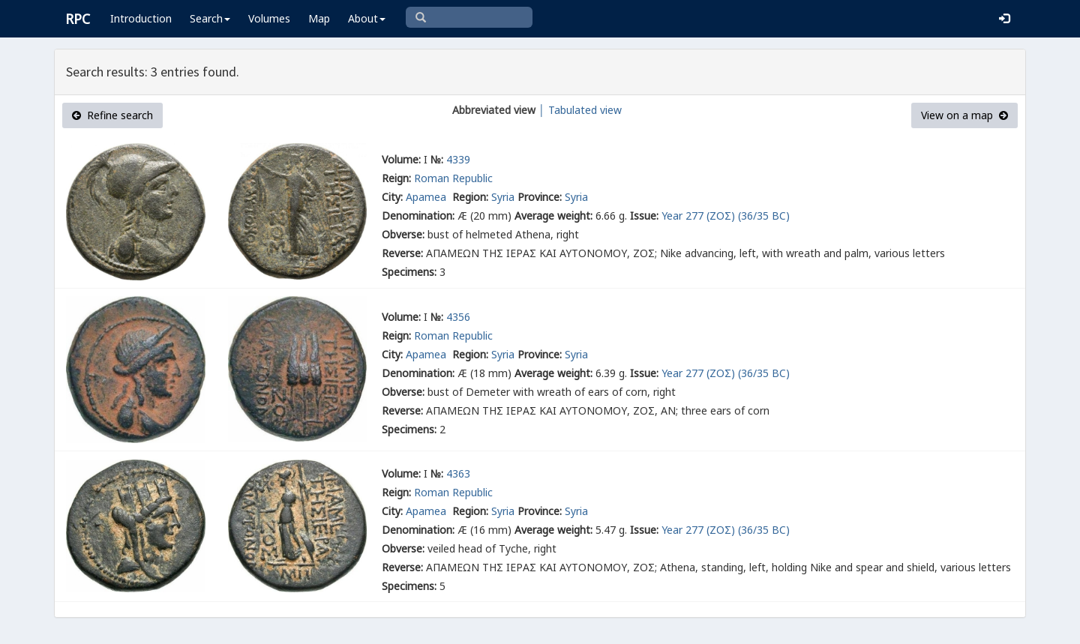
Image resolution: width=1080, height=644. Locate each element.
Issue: (644, 215)
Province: (540, 197)
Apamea (427, 197)
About (367, 18)
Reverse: (402, 253)
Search (210, 18)
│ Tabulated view (579, 110)
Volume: (401, 159)
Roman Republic (453, 178)
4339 (458, 159)
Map (319, 18)
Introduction (141, 18)
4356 (458, 317)
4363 (458, 473)
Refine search (112, 115)
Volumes (269, 18)
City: (392, 197)
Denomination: (418, 215)
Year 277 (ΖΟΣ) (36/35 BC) (726, 215)
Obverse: (403, 234)
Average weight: (553, 215)
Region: (470, 197)
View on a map (964, 115)
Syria (502, 197)
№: (436, 159)
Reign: (396, 178)
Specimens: (409, 272)
